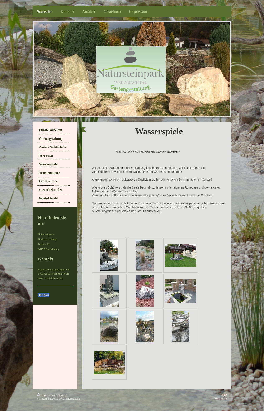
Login (224, 394)
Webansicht (220, 398)
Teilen (44, 294)
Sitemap (62, 394)
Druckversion (47, 394)
